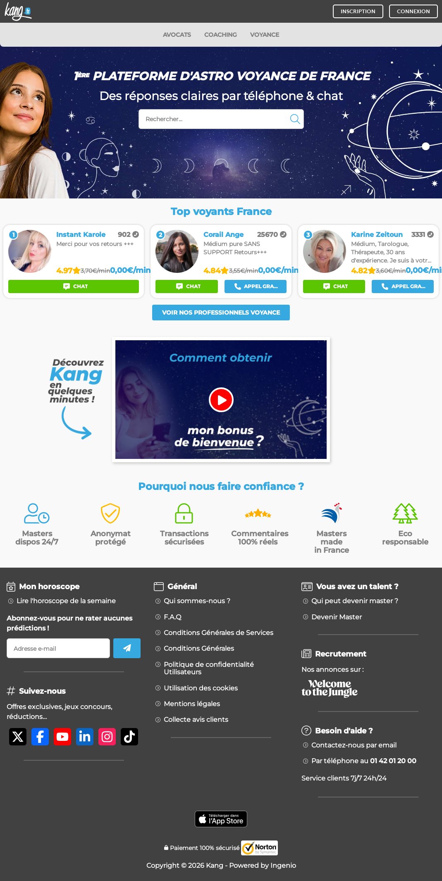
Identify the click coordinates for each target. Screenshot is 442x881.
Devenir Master (336, 617)
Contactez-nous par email (354, 745)
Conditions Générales (199, 648)
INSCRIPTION (358, 11)
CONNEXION (413, 11)
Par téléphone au (363, 761)
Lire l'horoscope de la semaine (66, 601)
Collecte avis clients (196, 719)
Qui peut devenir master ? (354, 601)
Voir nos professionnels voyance (221, 312)
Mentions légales (192, 704)
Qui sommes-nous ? (197, 601)
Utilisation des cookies (201, 688)
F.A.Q (172, 617)
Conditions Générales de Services (218, 633)
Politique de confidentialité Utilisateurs (209, 668)
